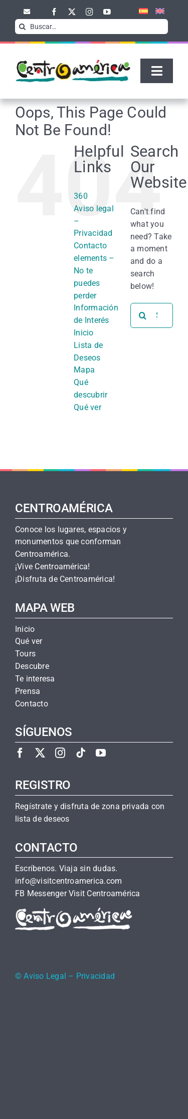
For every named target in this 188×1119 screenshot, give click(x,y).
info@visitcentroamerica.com (68, 881)
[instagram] (89, 12)
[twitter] (72, 12)
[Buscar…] (91, 26)
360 (81, 196)
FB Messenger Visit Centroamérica (77, 893)
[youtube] (107, 12)
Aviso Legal (45, 976)
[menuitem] (139, 11)
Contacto (90, 245)
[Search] (22, 26)
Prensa (27, 691)
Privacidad (95, 976)
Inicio (83, 332)
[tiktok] (81, 753)
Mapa (84, 370)
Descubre (32, 666)
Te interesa (35, 678)
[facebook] (54, 12)
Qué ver (87, 407)
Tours (25, 653)
